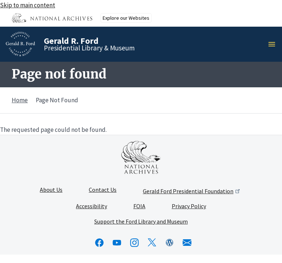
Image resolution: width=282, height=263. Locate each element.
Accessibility (91, 206)
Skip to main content (27, 5)
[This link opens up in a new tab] (141, 157)
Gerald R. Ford (71, 40)
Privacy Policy (189, 206)
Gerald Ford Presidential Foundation (192, 191)
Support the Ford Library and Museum (141, 221)
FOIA (139, 206)
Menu (274, 44)
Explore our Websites (126, 18)
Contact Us (103, 190)
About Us (51, 190)
